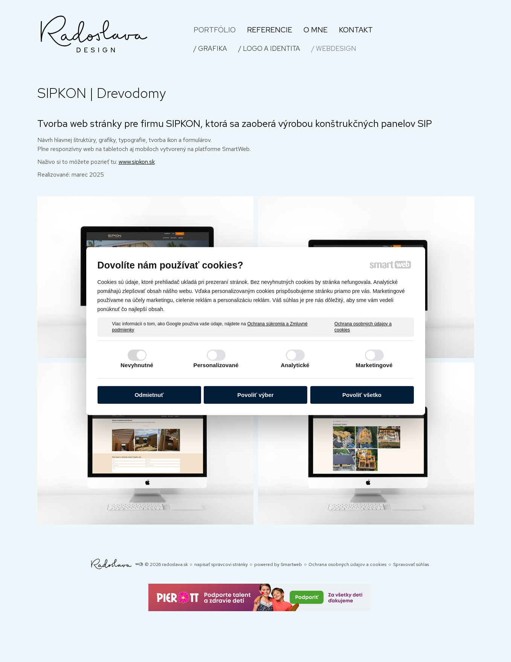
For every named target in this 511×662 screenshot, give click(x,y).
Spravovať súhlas (411, 564)
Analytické (295, 365)
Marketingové (374, 365)
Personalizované (216, 365)
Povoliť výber (255, 395)
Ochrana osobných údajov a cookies (363, 327)
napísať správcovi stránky (221, 564)
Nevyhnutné (137, 365)
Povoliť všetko (361, 395)
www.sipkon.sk (137, 162)
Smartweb (291, 564)
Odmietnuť (148, 395)
